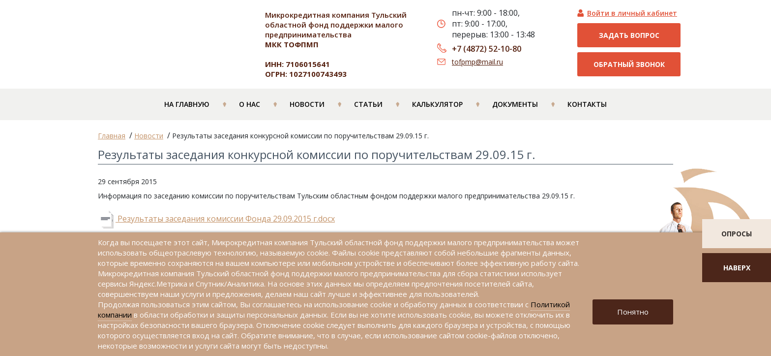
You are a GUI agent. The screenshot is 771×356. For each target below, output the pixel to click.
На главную (186, 104)
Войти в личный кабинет (632, 13)
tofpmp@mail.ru (477, 61)
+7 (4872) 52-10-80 (486, 48)
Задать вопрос (629, 35)
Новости (307, 104)
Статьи (368, 104)
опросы (736, 233)
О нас (249, 104)
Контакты (587, 104)
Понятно (633, 312)
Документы (515, 104)
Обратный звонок (629, 64)
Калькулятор (437, 104)
